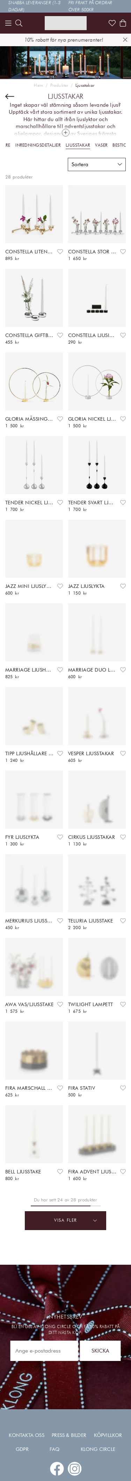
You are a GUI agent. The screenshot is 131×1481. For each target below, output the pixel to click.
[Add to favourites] (60, 252)
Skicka (100, 1351)
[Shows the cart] (123, 23)
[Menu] (8, 23)
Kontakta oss (26, 1435)
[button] (97, 164)
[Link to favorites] (112, 23)
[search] (18, 23)
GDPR (22, 1449)
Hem (38, 85)
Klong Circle (98, 1449)
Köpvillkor (108, 1435)
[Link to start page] (66, 23)
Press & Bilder (69, 1435)
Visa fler (75, 1220)
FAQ (54, 1449)
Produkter (59, 85)
